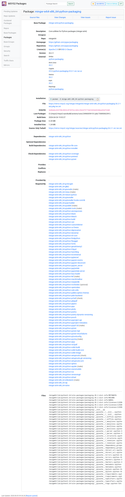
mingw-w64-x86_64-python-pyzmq (63, 339)
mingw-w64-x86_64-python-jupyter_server (66, 266)
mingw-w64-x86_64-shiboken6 (61, 380)
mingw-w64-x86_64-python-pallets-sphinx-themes (69, 293)
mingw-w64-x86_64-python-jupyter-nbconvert (67, 263)
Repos (6, 28)
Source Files (34, 17)
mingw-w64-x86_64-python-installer (63, 148)
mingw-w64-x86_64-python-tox (61, 372)
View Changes (60, 17)
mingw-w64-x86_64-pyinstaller (61, 197)
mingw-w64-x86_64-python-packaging (58, 11)
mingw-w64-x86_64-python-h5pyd (62, 249)
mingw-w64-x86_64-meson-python (63, 195)
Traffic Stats (8, 61)
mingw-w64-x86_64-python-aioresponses (65, 211)
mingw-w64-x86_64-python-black (62, 214)
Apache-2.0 (53, 49)
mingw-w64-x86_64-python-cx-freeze (64, 227)
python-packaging (56, 59)
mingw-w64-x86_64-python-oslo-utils (64, 290)
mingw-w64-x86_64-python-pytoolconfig (65, 336)
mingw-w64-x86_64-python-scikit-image (65, 353)
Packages (8, 37)
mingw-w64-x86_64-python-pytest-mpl (64, 331)
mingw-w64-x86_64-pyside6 (60, 206)
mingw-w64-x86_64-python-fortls (62, 244)
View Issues (85, 17)
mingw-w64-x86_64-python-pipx (62, 306)
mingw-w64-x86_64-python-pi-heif (62, 298)
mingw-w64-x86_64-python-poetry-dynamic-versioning (71, 315)
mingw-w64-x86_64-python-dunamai (63, 233)
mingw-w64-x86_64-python (60, 136)
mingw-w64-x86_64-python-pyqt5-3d (64, 325)
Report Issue (111, 17)
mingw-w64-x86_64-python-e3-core (63, 236)
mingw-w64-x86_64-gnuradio (60, 189)
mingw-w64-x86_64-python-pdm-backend (65, 295)
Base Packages (10, 33)
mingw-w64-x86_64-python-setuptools (64, 355)
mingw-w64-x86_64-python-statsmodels (65, 369)
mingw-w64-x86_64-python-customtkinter (66, 225)
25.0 (50, 71)
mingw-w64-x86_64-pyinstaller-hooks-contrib (67, 200)
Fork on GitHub (112, 4)
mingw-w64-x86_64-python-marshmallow (65, 279)
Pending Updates (11, 11)
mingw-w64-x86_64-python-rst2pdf (63, 345)
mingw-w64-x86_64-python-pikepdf (63, 301)
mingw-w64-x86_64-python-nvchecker (64, 285)
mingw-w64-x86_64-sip (58, 383)
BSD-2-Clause (66, 49)
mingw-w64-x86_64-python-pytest (62, 159)
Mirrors (7, 65)
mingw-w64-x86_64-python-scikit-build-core (66, 350)
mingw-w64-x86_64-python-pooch (62, 317)
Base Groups (9, 42)
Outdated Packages (8, 21)
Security (7, 51)
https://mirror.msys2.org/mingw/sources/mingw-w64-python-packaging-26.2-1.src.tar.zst (85, 128)
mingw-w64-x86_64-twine (59, 385)
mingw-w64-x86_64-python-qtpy (62, 342)
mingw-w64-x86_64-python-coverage (64, 154)
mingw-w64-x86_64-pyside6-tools (62, 208)
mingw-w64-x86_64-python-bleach (63, 216)
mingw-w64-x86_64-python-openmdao (64, 287)
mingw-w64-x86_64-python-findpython (64, 238)
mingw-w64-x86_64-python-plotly (62, 309)
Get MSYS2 (100, 4)
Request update (31, 496)
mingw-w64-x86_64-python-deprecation (65, 230)
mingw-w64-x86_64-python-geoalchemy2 (65, 246)
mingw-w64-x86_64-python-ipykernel (63, 257)
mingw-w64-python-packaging (61, 23)
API (121, 4)
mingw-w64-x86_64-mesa (59, 192)
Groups (7, 46)
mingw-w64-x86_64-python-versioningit (65, 374)
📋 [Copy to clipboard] (97, 99)
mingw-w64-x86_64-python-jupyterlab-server (67, 271)
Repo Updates (9, 16)
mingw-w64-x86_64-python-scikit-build (64, 347)
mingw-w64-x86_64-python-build (62, 219)
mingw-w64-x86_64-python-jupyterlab (64, 268)
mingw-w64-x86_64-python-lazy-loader (64, 274)
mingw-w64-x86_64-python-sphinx (63, 364)
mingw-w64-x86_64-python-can (61, 222)
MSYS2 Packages (14, 3)
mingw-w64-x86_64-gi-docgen (61, 184)
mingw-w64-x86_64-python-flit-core (63, 146)
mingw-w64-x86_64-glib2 (59, 187)
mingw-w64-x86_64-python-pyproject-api (65, 320)
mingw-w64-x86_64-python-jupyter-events (66, 260)
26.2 (50, 65)
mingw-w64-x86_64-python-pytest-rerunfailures (68, 334)
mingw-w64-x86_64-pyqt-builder (62, 203)
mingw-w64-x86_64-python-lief (61, 276)
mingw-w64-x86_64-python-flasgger (63, 241)
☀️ (93, 4)
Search (70, 4)
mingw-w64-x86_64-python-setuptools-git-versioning (70, 358)
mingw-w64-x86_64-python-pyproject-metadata (68, 323)
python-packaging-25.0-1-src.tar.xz (68, 71)
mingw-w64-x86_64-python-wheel (62, 377)
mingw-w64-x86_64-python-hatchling (64, 252)
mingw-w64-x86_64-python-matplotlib (64, 282)
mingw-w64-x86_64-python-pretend (63, 156)
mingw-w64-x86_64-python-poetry (63, 312)
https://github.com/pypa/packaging (63, 42)
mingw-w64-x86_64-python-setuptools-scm (66, 361)
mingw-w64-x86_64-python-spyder (63, 366)
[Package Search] (56, 3)
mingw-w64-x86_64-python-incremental (65, 255)
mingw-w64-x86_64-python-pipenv (63, 304)
